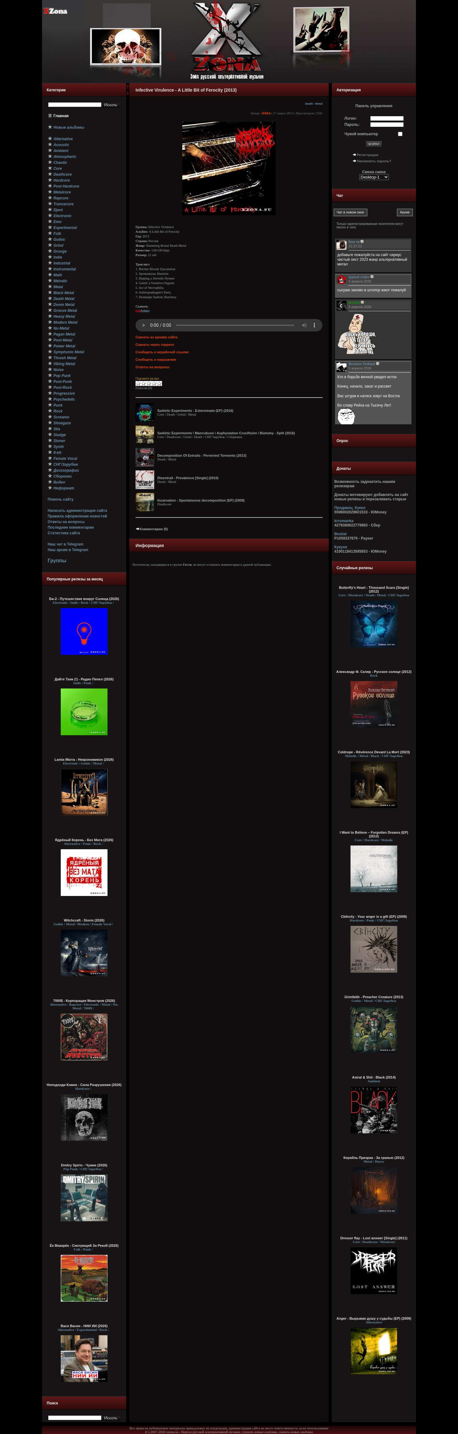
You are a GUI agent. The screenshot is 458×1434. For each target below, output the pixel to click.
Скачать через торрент (155, 344)
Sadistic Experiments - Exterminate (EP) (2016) (195, 410)
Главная (61, 116)
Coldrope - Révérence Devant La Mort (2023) (374, 752)
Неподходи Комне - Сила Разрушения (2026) (84, 1085)
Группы (57, 560)
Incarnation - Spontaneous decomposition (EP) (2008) (201, 500)
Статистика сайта (64, 533)
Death (309, 103)
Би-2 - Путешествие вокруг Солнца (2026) (84, 599)
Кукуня (340, 547)
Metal (318, 103)
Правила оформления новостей (77, 516)
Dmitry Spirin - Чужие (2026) (84, 1165)
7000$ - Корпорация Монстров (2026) (84, 1001)
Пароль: (352, 124)
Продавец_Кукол (349, 508)
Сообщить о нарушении (156, 359)
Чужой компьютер (361, 134)
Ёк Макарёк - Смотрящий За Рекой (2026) (84, 1245)
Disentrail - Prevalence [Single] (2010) (187, 478)
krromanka (343, 521)
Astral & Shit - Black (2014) (374, 1077)
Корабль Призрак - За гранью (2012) (373, 1158)
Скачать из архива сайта (156, 337)
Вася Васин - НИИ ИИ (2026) (84, 1326)
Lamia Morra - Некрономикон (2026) (84, 759)
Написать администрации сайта (77, 510)
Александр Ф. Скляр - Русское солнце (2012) (374, 672)
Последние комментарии (71, 527)
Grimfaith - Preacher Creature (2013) (374, 997)
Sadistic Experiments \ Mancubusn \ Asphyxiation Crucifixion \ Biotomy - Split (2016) (226, 433)
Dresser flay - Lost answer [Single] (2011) (373, 1238)
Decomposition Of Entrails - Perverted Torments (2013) (201, 455)
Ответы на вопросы (66, 522)
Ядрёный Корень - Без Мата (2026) (84, 840)
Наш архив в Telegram (68, 550)
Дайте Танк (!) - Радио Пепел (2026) (84, 679)
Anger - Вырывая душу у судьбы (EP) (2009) (373, 1318)
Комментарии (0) (152, 529)
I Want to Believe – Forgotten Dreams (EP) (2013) (374, 834)
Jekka (266, 113)
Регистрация (368, 155)
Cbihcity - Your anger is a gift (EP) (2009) (374, 916)
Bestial (340, 534)
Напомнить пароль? (374, 161)
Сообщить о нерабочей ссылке (162, 352)
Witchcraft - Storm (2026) (84, 920)
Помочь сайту (61, 499)
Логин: (351, 118)
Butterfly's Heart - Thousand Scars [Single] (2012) (374, 589)
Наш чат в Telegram (65, 544)
